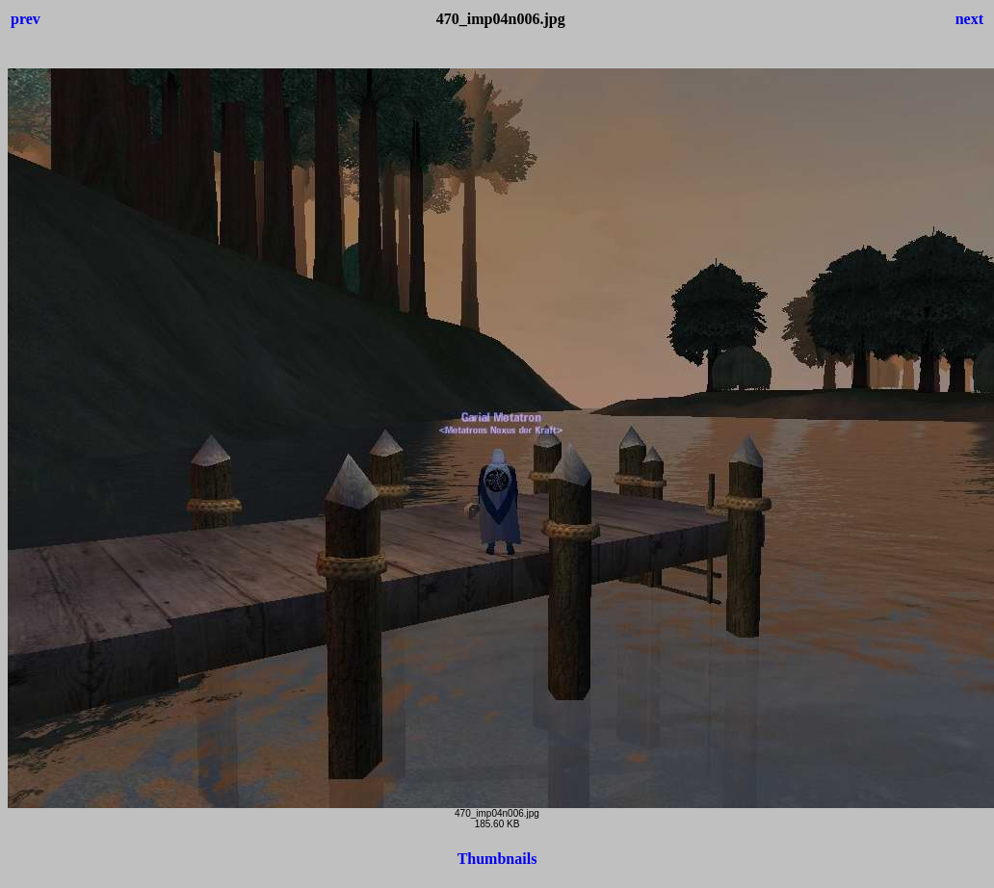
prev (25, 19)
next (969, 19)
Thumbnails (497, 858)
